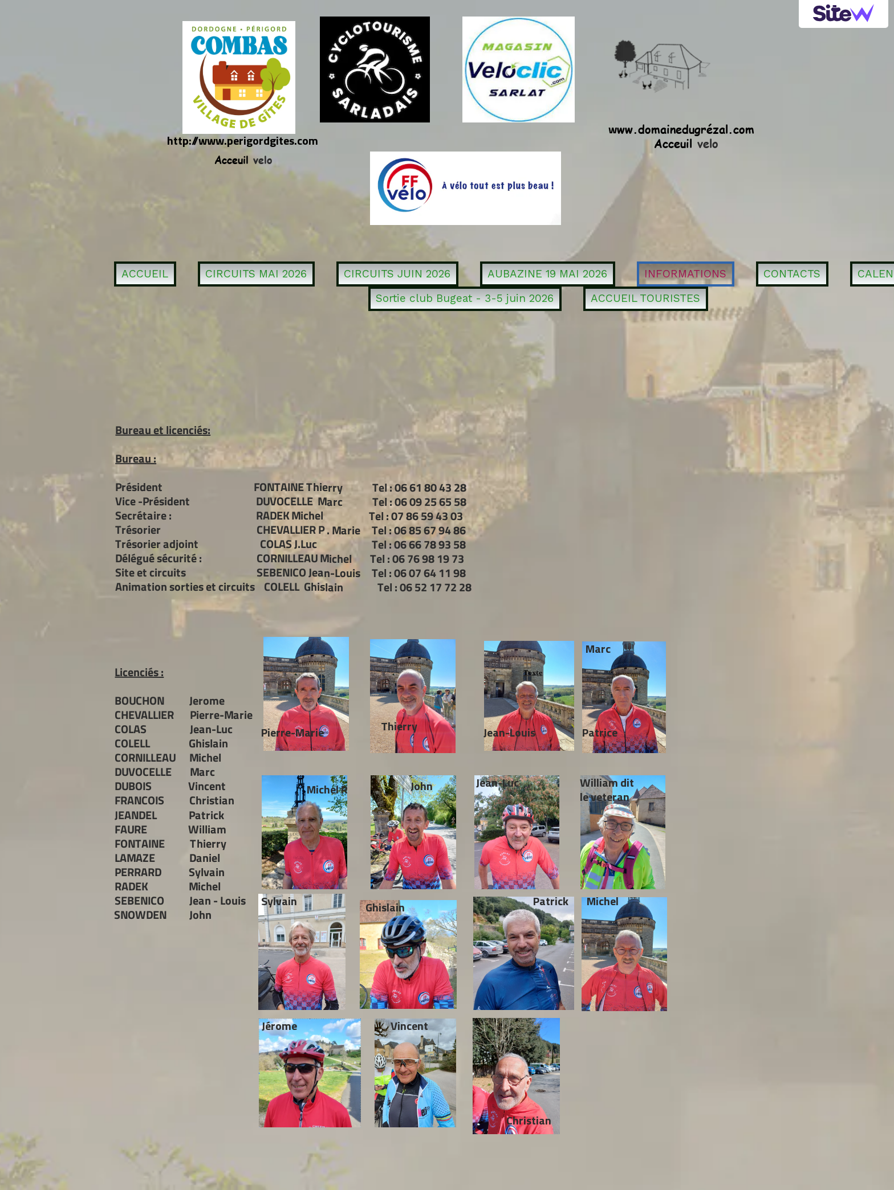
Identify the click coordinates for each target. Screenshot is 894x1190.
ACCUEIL (144, 273)
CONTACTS (791, 273)
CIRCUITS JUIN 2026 (397, 273)
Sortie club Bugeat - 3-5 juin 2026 (465, 298)
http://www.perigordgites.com (242, 140)
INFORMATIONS (685, 273)
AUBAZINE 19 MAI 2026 (547, 273)
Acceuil (673, 142)
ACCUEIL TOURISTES (645, 298)
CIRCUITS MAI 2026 (256, 273)
